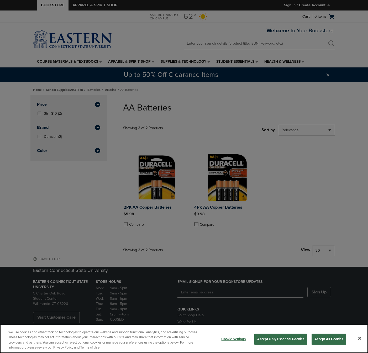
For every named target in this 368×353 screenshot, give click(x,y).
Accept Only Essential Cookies (280, 339)
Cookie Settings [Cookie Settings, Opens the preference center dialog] (233, 339)
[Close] (359, 338)
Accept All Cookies (328, 339)
